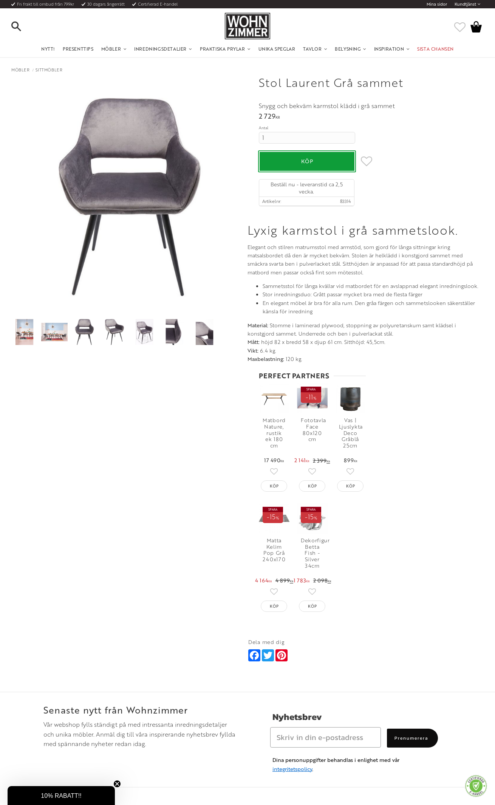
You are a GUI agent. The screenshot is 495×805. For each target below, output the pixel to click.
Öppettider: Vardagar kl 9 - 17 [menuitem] (278, 697)
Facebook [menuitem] (373, 706)
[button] (22, 26)
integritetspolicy (292, 640)
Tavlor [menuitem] (312, 48)
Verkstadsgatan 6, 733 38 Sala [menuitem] (277, 725)
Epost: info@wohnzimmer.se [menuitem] (276, 715)
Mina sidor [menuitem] (437, 4)
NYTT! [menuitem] (48, 48)
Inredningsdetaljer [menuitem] (160, 48)
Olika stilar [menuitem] (151, 706)
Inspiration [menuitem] (389, 48)
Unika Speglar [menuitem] (276, 48)
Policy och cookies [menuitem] (51, 743)
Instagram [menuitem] (373, 697)
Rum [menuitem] (145, 715)
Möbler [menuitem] (111, 48)
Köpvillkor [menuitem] (43, 706)
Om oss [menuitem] (147, 697)
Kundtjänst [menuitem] (465, 4)
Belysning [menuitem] (347, 48)
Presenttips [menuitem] (78, 48)
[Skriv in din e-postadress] (325, 608)
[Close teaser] (117, 784)
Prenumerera (411, 609)
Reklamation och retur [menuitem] (55, 734)
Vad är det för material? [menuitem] (56, 725)
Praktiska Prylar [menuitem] (222, 48)
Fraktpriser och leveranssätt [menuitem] (61, 715)
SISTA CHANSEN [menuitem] (435, 48)
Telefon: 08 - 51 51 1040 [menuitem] (271, 706)
